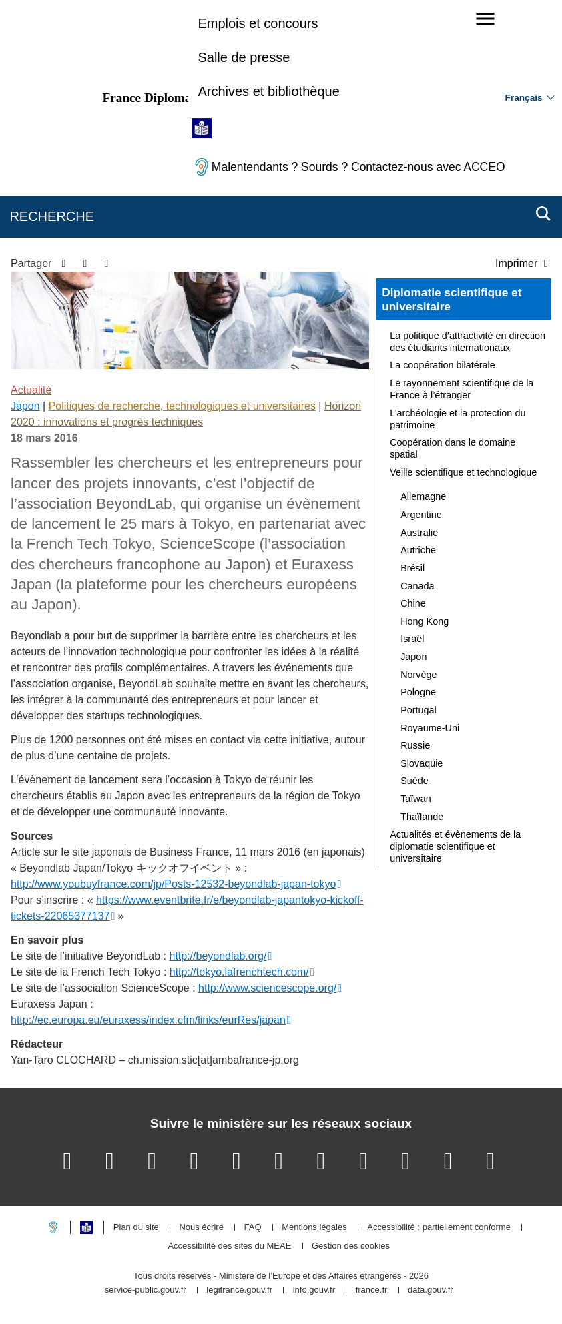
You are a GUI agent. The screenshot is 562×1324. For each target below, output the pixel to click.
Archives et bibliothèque (268, 91)
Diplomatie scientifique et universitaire (451, 300)
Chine (413, 603)
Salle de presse (244, 57)
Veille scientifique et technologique (463, 472)
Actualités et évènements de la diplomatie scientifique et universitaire (455, 846)
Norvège (418, 674)
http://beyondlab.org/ (217, 956)
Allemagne (423, 496)
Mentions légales (314, 1227)
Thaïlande (421, 816)
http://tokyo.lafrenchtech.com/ (239, 972)
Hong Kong (424, 621)
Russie (415, 745)
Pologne (418, 692)
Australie (419, 532)
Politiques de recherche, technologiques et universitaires (182, 406)
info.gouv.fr (314, 1290)
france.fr (372, 1290)
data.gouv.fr (430, 1290)
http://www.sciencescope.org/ (267, 988)
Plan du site (136, 1227)
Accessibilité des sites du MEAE (229, 1246)
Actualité (31, 390)
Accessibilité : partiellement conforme (439, 1227)
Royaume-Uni (429, 728)
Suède (414, 780)
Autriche (418, 550)
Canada (417, 586)
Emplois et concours (258, 23)
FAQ (252, 1227)
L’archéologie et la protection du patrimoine (457, 419)
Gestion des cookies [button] (351, 1246)
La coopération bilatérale (442, 365)
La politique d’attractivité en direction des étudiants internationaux (467, 341)
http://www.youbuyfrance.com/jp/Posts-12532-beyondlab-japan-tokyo (173, 884)
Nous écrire (201, 1227)
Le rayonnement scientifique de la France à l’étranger (461, 389)
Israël (412, 638)
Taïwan (415, 798)
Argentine (421, 514)
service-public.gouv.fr (145, 1290)
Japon (25, 406)
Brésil (412, 568)
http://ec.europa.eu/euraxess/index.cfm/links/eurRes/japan (148, 1020)
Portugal (418, 710)
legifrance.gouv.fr (239, 1290)
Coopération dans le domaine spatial (452, 448)
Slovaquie (421, 763)
